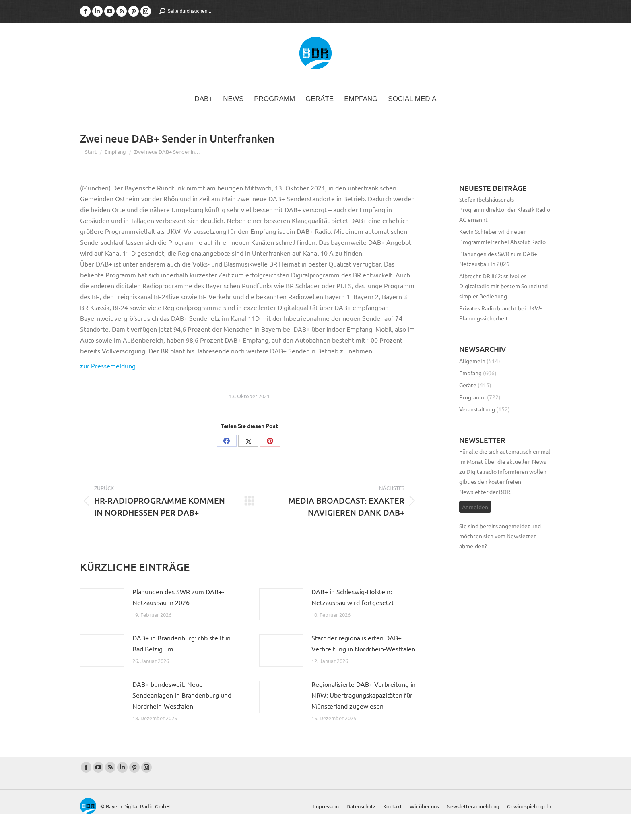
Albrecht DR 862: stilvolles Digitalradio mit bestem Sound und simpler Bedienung (503, 286)
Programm (472, 397)
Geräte (467, 384)
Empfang (470, 372)
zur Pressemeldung (108, 366)
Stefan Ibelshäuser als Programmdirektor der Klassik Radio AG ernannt (504, 209)
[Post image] (102, 604)
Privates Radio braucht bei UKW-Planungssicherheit (500, 313)
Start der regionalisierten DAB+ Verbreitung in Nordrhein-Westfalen (363, 643)
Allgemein (472, 360)
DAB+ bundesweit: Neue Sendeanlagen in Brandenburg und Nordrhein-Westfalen (181, 695)
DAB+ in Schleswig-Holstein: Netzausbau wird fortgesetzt (352, 596)
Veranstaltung (477, 409)
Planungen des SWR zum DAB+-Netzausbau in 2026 (178, 596)
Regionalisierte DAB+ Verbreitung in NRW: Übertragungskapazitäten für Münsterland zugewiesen (363, 695)
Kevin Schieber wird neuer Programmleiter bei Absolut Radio (502, 236)
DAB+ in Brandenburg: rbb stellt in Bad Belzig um (181, 643)
